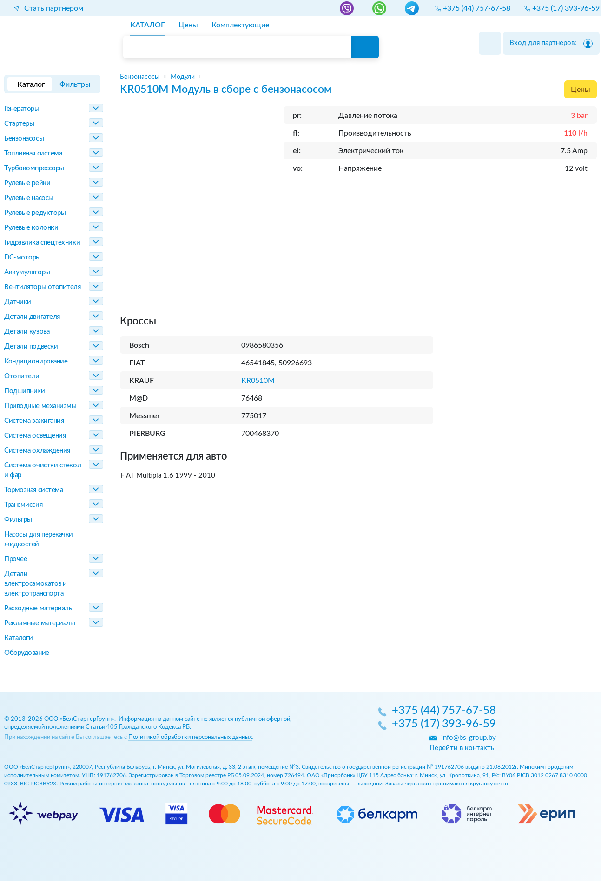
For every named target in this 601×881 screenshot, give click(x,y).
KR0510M (258, 380)
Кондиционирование (35, 361)
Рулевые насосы (28, 197)
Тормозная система (33, 489)
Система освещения (35, 435)
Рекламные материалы (39, 623)
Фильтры (18, 519)
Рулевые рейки (27, 183)
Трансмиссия (23, 504)
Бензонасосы (24, 138)
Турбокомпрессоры (34, 168)
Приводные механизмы (40, 405)
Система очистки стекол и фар (42, 470)
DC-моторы (22, 257)
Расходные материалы (38, 608)
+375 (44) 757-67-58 (444, 711)
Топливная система (33, 153)
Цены (580, 89)
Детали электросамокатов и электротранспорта (35, 583)
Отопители (22, 376)
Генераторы (22, 108)
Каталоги (18, 638)
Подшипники (24, 391)
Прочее (15, 559)
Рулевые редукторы (35, 212)
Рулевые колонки (31, 227)
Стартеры (19, 123)
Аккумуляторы (27, 272)
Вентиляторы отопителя (42, 287)
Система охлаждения (37, 450)
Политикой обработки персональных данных (190, 737)
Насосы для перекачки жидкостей (38, 539)
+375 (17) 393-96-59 (444, 724)
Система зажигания (34, 420)
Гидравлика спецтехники (42, 242)
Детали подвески (31, 346)
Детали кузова (26, 331)
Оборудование (26, 652)
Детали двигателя (32, 316)
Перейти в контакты (462, 748)
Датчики (17, 301)
